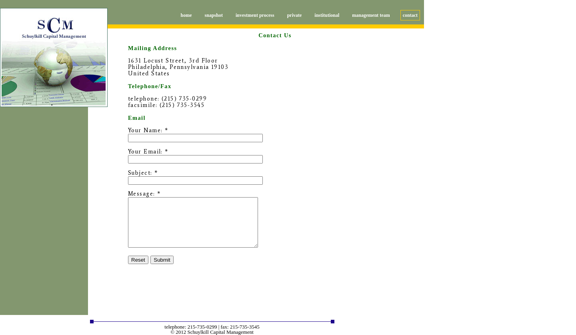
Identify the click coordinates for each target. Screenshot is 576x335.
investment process (255, 15)
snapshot (214, 15)
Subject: (140, 172)
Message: (141, 193)
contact (410, 15)
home (186, 15)
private (294, 15)
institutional (326, 15)
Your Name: (145, 130)
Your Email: (145, 151)
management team (371, 15)
